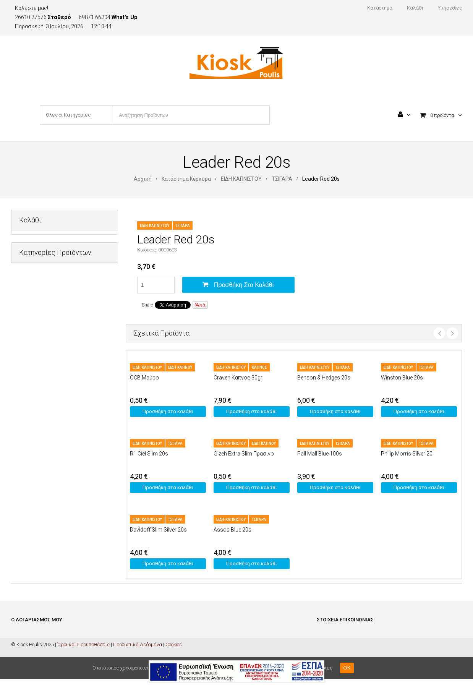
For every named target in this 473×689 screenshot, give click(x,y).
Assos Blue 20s (232, 530)
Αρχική (143, 179)
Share (147, 305)
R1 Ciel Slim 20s (149, 454)
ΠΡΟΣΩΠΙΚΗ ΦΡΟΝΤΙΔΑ (45, 409)
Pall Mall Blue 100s (319, 454)
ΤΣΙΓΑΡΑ (282, 179)
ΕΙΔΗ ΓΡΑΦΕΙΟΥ (36, 316)
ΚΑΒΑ (25, 353)
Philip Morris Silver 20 (407, 454)
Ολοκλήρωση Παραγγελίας (41, 658)
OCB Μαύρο (144, 377)
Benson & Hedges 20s (323, 377)
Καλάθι (19, 646)
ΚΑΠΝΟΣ (259, 367)
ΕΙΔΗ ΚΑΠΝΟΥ (180, 367)
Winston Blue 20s (402, 377)
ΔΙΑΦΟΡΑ (29, 297)
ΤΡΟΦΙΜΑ (29, 428)
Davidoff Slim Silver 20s (158, 530)
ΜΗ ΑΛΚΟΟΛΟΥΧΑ (39, 391)
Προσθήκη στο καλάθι (244, 285)
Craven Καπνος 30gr (238, 377)
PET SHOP (30, 278)
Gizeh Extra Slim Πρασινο (244, 454)
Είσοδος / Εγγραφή (31, 635)
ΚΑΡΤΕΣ (28, 372)
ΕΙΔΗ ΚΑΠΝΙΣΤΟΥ (241, 179)
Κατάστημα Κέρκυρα (186, 179)
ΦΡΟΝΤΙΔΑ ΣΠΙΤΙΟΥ (40, 447)
